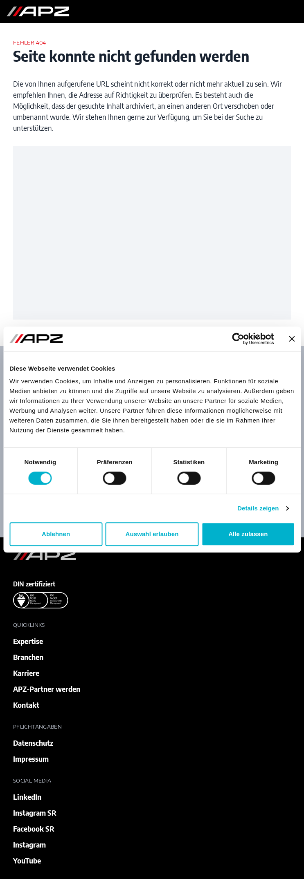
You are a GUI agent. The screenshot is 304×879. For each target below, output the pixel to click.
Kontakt (26, 704)
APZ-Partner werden (46, 688)
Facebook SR (33, 828)
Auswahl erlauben (152, 533)
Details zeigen (258, 508)
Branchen (28, 657)
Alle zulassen (248, 533)
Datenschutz (33, 742)
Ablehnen (56, 533)
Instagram (29, 844)
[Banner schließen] (292, 339)
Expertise (28, 641)
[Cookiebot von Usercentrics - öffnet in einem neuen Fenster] (238, 339)
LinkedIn (27, 796)
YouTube (27, 860)
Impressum (31, 758)
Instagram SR (34, 812)
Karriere (26, 673)
